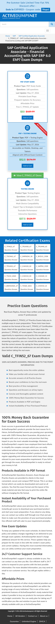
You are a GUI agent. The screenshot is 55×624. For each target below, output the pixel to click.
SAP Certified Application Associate (32, 36)
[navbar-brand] (5, 30)
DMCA (42, 621)
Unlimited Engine (29, 621)
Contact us (32, 616)
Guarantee (14, 621)
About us (44, 616)
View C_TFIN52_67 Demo (27, 175)
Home (7, 36)
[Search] (52, 24)
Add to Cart (27, 118)
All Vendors (20, 616)
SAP (14, 36)
